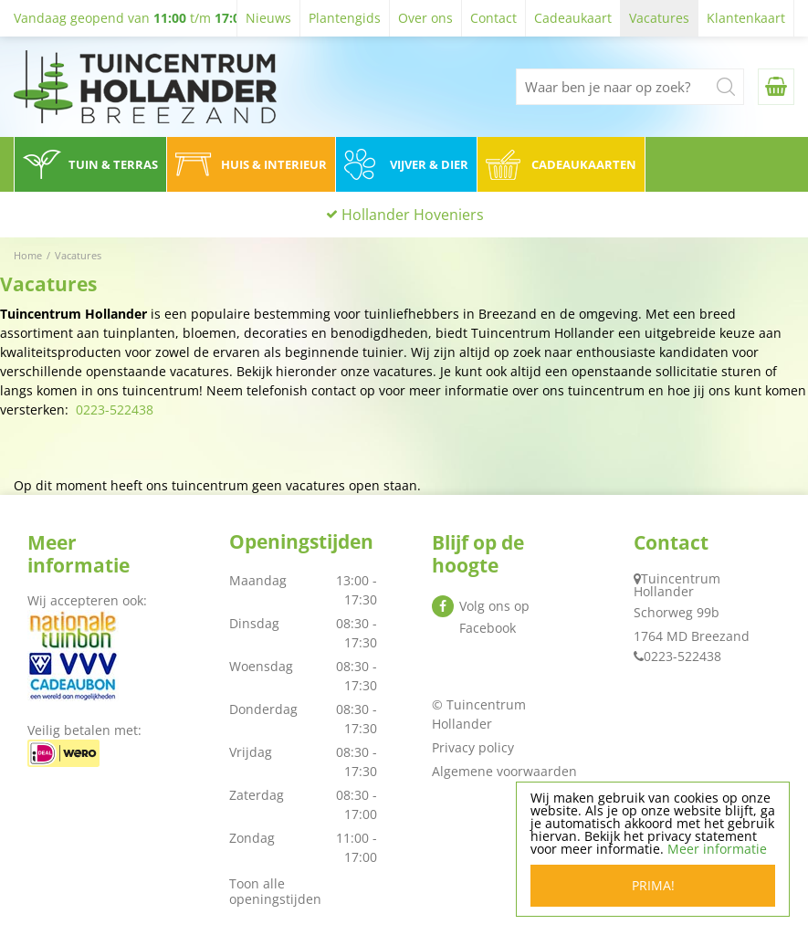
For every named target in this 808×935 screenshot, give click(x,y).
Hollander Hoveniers (412, 215)
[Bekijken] (776, 86)
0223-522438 (114, 409)
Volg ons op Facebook (494, 616)
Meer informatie (717, 848)
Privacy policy (473, 747)
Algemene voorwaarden (504, 771)
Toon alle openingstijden (275, 891)
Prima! (653, 885)
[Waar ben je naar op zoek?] (630, 86)
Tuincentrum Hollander (677, 585)
